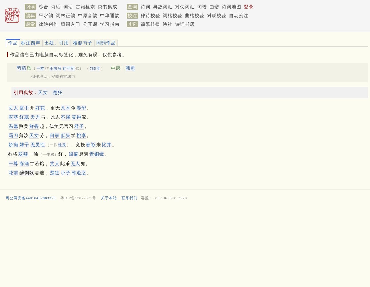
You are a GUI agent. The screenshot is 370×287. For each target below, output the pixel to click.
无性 (37, 144)
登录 (249, 6)
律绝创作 (48, 24)
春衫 (91, 144)
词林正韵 (65, 15)
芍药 (21, 68)
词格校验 (172, 15)
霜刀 (13, 135)
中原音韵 (87, 15)
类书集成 (107, 6)
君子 (79, 126)
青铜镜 (96, 154)
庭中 (24, 108)
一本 (40, 68)
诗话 (56, 6)
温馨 (13, 126)
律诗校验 (150, 15)
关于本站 (109, 198)
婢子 (24, 144)
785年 (95, 68)
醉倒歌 (26, 172)
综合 (43, 6)
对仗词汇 (185, 6)
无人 (75, 163)
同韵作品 (106, 42)
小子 (66, 172)
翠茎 (13, 117)
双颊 (23, 154)
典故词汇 (163, 6)
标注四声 (30, 42)
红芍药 (69, 68)
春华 (81, 108)
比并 (106, 144)
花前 (13, 172)
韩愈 (130, 68)
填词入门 (70, 24)
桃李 (81, 135)
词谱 (202, 6)
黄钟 (76, 117)
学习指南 (110, 24)
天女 (43, 92)
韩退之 (79, 172)
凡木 (66, 108)
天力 (35, 117)
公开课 (90, 24)
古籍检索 (85, 6)
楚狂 (57, 92)
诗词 (145, 6)
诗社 (168, 24)
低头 (66, 135)
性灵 (62, 145)
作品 (13, 42)
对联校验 (216, 15)
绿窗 (74, 154)
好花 (40, 108)
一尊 (13, 163)
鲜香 (34, 126)
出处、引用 (56, 42)
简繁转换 (150, 24)
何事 (55, 135)
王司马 (56, 68)
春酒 (24, 163)
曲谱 (214, 6)
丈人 (13, 108)
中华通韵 (110, 15)
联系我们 (130, 198)
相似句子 (82, 42)
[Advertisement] (177, 245)
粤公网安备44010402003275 (31, 198)
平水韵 (46, 15)
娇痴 (13, 144)
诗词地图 (231, 6)
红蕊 (24, 117)
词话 (68, 6)
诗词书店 (185, 24)
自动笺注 (238, 15)
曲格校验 (194, 15)
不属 (66, 117)
